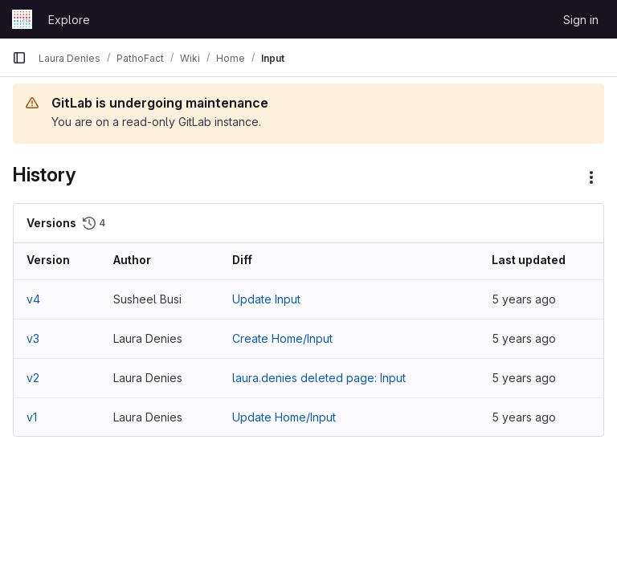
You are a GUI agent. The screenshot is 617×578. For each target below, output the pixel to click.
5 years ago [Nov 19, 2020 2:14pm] (524, 338)
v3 (33, 338)
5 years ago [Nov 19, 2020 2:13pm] (524, 378)
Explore (69, 19)
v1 (32, 417)
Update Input (266, 299)
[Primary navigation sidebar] (19, 58)
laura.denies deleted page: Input (319, 378)
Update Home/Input (284, 417)
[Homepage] (22, 19)
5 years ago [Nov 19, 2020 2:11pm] (524, 417)
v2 (33, 378)
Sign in (581, 19)
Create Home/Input (282, 338)
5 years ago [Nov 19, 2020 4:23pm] (524, 299)
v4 (33, 299)
